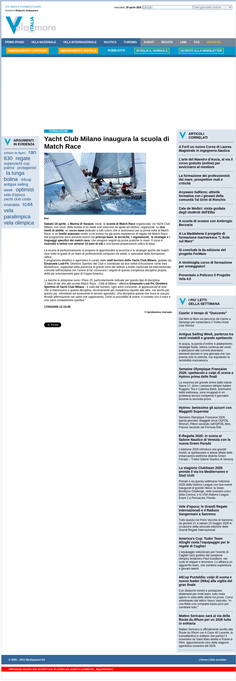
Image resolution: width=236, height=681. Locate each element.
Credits (36, 6)
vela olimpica (19, 223)
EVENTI (149, 42)
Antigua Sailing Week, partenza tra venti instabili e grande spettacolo (206, 336)
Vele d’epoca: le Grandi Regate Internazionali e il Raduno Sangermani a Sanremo (203, 510)
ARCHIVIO (214, 42)
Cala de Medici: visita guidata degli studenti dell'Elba (202, 210)
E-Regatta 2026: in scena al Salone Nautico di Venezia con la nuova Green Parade (204, 439)
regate (23, 158)
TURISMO (130, 42)
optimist (25, 190)
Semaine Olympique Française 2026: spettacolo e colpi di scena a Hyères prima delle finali (206, 372)
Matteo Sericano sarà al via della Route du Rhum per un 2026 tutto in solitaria (205, 619)
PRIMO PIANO (14, 42)
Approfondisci (104, 669)
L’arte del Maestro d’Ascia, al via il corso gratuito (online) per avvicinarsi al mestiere (206, 163)
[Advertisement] (118, 94)
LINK (183, 42)
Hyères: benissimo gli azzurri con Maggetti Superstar (205, 409)
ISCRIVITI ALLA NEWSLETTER (201, 50)
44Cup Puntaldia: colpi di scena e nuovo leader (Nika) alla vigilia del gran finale (205, 581)
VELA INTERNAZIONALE (80, 42)
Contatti (25, 6)
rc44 (28, 204)
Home (204, 659)
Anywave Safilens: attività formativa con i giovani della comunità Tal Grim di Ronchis (202, 196)
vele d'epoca (14, 195)
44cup (26, 180)
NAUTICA (110, 42)
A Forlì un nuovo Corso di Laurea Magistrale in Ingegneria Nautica (205, 148)
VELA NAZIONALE (43, 42)
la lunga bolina (14, 176)
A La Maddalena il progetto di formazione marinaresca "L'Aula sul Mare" (204, 237)
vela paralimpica (17, 213)
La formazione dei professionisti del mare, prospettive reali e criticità (204, 179)
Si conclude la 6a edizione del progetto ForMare (202, 252)
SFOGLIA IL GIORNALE (152, 50)
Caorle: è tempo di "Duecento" (203, 313)
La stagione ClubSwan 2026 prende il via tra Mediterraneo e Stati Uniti (203, 471)
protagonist (26, 168)
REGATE (167, 42)
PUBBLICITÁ (116, 50)
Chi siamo (11, 6)
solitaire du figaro (14, 153)
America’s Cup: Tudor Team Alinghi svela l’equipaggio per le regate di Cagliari (204, 542)
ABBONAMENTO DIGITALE (78, 50)
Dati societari (218, 659)
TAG (196, 42)
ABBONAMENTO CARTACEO (27, 50)
